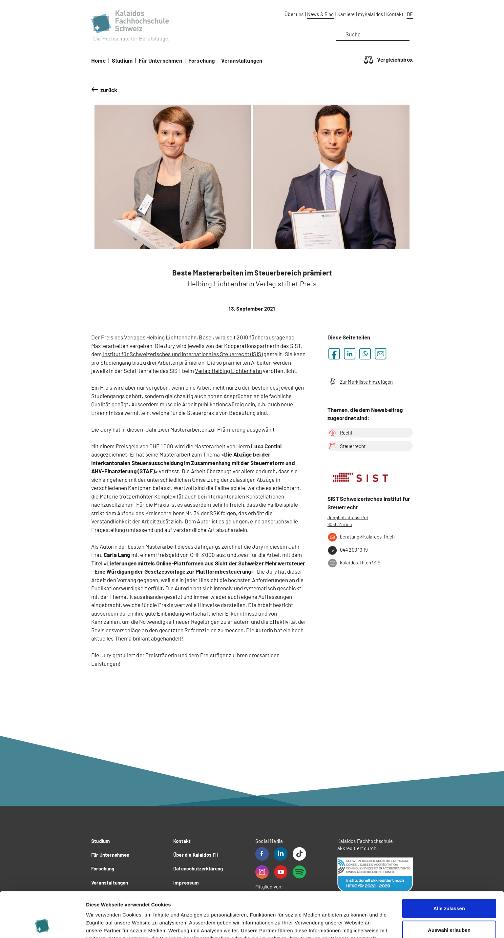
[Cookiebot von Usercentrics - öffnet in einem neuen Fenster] (42, 925)
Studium (122, 60)
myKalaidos (370, 14)
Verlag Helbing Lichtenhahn (228, 370)
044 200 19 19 (347, 550)
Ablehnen (449, 908)
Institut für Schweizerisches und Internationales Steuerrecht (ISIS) (182, 354)
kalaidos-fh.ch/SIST (355, 563)
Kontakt (394, 14)
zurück (108, 90)
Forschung (201, 60)
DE (410, 14)
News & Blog (320, 14)
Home (98, 60)
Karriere (346, 14)
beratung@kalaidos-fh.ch (361, 537)
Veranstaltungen (241, 60)
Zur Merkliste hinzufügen (360, 382)
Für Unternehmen (160, 60)
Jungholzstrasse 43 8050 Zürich (347, 521)
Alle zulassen (449, 865)
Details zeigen (349, 925)
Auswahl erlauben (449, 887)
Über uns (294, 14)
